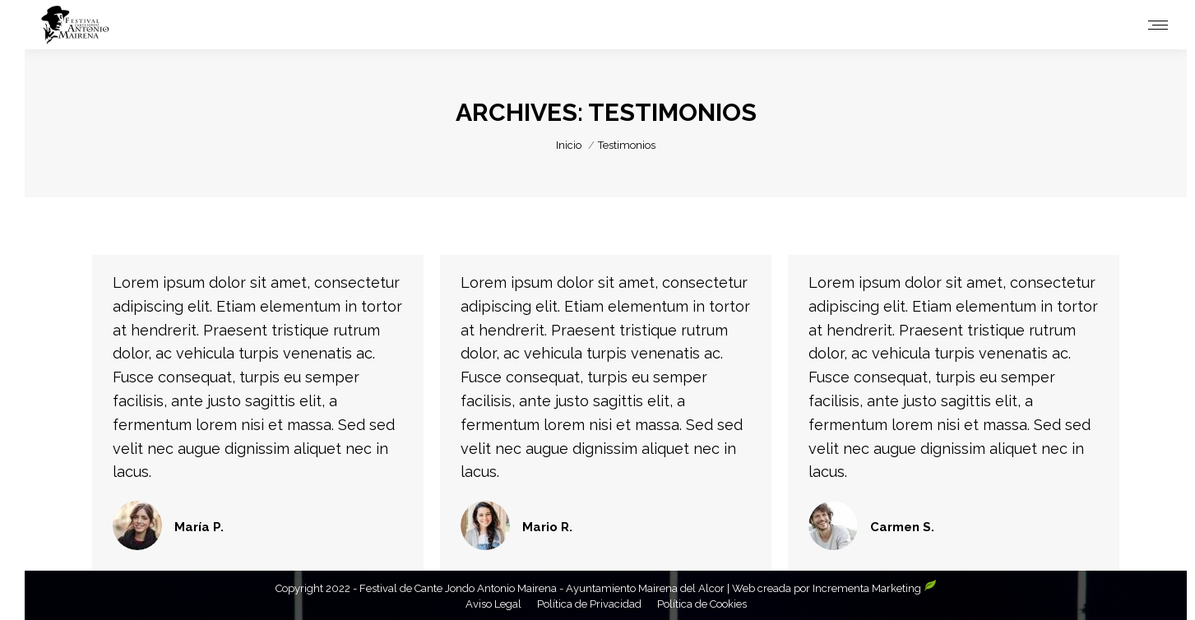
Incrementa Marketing (875, 588)
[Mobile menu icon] (1158, 25)
